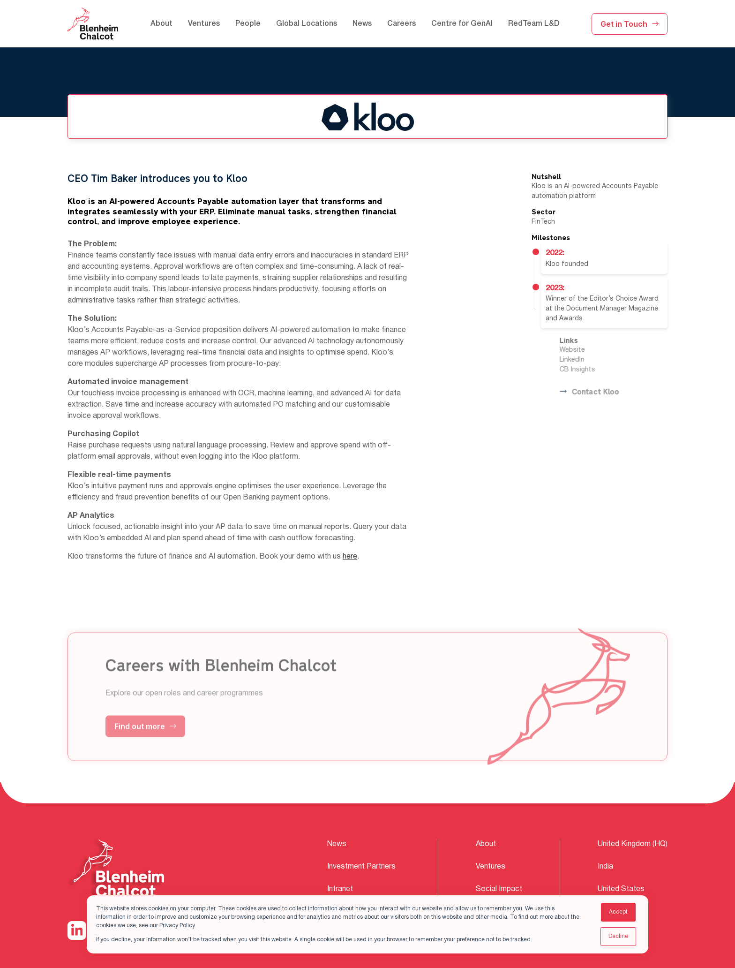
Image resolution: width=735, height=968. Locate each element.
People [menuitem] (248, 24)
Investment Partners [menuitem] (361, 866)
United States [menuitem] (621, 889)
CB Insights (590, 370)
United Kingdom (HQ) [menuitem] (633, 844)
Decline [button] (618, 936)
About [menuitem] (161, 24)
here (350, 556)
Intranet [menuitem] (340, 889)
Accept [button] (618, 912)
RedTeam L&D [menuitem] (533, 24)
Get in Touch (629, 24)
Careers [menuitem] (401, 24)
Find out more (145, 739)
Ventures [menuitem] (204, 24)
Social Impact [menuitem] (499, 889)
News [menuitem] (362, 24)
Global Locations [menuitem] (306, 24)
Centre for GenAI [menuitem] (462, 24)
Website (585, 350)
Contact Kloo (601, 392)
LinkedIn (584, 360)
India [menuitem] (605, 866)
